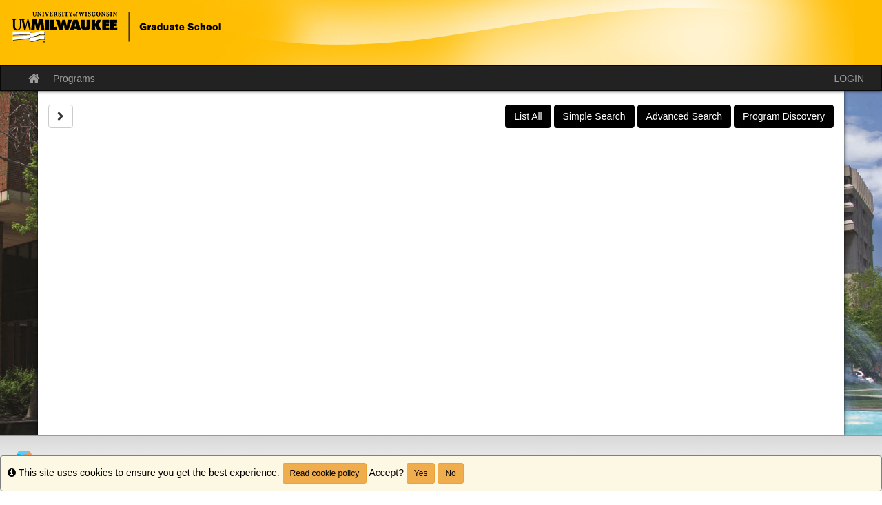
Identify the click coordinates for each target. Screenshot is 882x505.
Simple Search (594, 116)
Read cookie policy (325, 473)
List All (528, 116)
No (450, 473)
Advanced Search (684, 116)
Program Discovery (784, 116)
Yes (421, 473)
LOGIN (849, 78)
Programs (74, 78)
